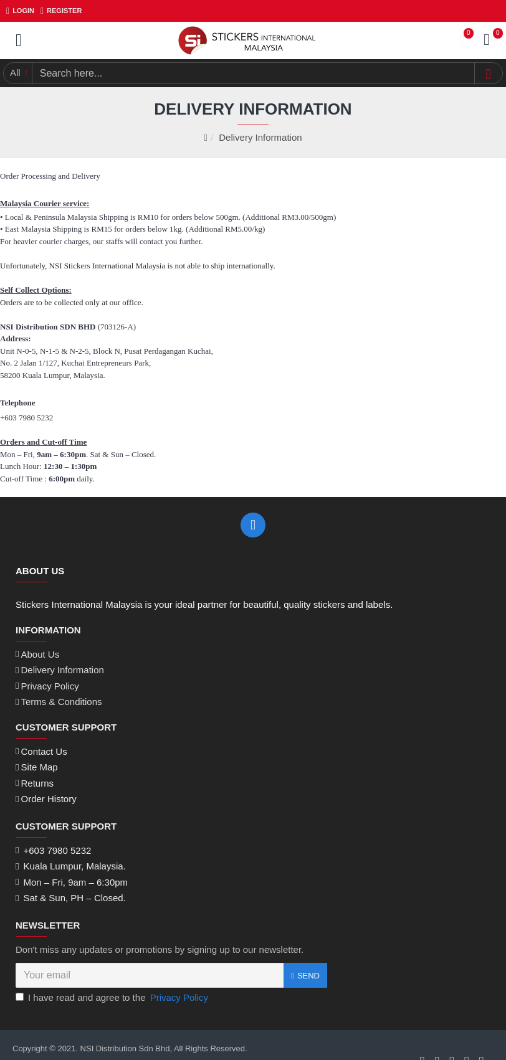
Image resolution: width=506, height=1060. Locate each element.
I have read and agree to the (113, 976)
